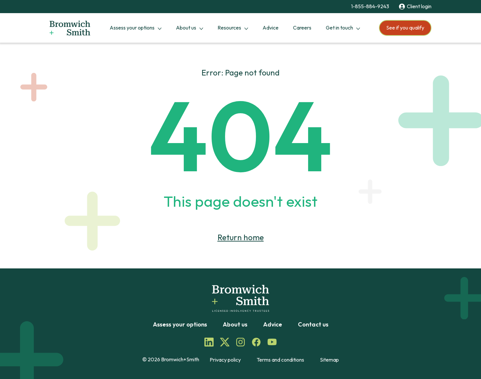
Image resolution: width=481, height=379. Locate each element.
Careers (302, 27)
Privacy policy (225, 359)
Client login (415, 6)
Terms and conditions (280, 359)
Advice (270, 27)
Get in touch (339, 27)
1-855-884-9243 (370, 6)
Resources (229, 27)
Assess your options (132, 27)
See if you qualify (405, 27)
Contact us (313, 324)
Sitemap (329, 359)
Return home (241, 237)
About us (186, 27)
